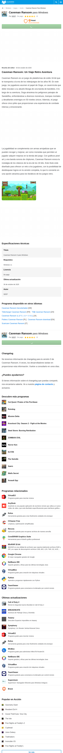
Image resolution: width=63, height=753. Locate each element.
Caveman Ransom (28, 12)
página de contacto (44, 384)
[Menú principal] (61, 2)
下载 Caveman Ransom (41, 312)
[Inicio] (3, 8)
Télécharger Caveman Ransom (14, 312)
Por (12, 16)
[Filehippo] (8, 2)
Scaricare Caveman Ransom (13, 323)
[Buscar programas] (56, 2)
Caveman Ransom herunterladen (15, 308)
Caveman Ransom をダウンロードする (17, 316)
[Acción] (22, 8)
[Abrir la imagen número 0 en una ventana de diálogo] (19, 190)
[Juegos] (15, 8)
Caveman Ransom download (39, 319)
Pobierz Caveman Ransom (12, 319)
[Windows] (8, 8)
